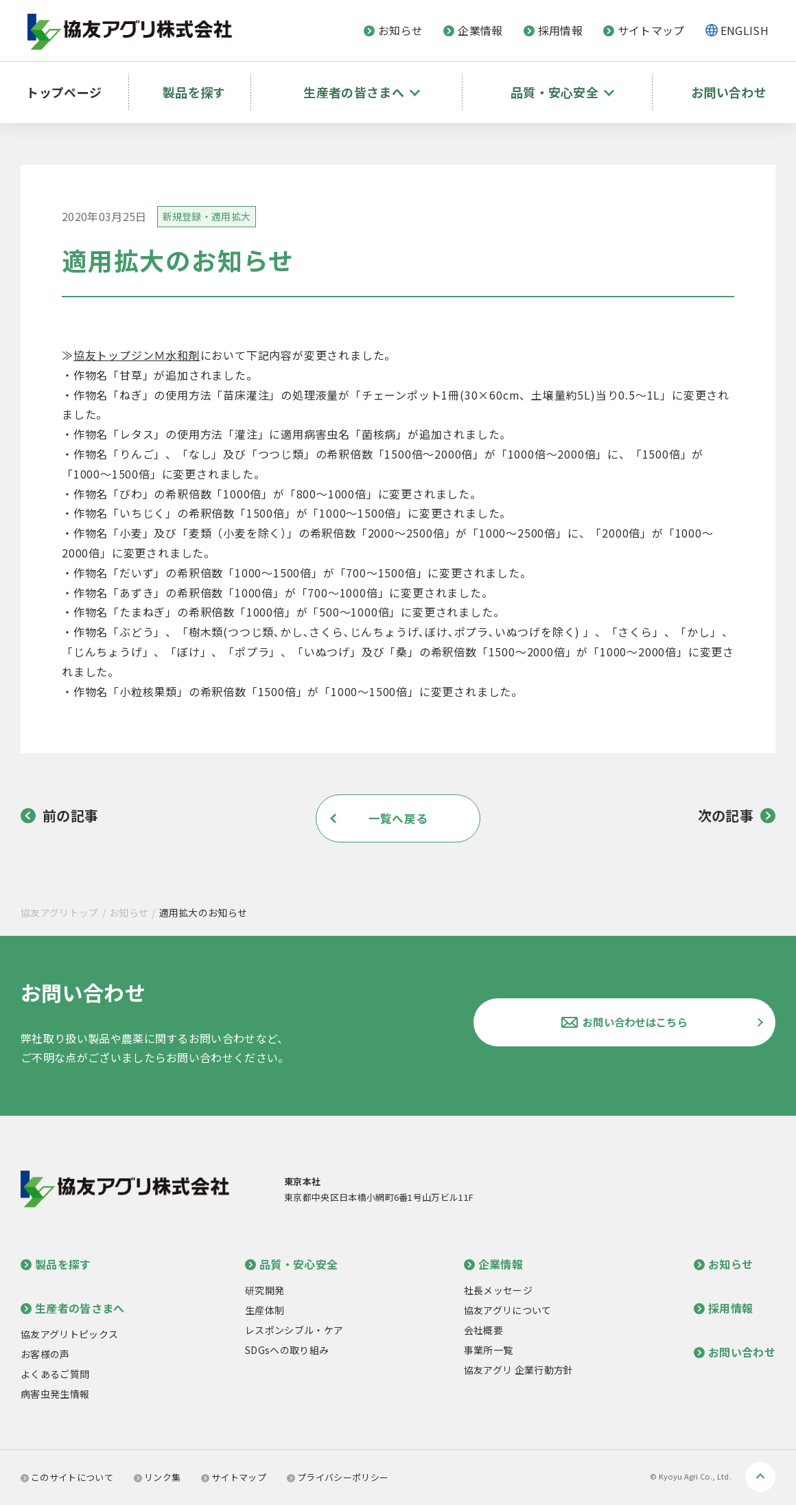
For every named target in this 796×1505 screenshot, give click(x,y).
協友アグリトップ (60, 912)
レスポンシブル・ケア (294, 1330)
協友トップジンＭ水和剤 (136, 355)
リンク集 (157, 1477)
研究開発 (264, 1290)
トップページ (70, 86)
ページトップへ (760, 1477)
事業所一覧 (488, 1350)
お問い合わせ (726, 86)
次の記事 (736, 815)
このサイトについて (67, 1477)
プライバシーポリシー (337, 1477)
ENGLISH (745, 30)
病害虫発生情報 (55, 1394)
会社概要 (483, 1330)
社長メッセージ (498, 1290)
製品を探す (197, 86)
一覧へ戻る (398, 818)
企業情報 (472, 30)
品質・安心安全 (291, 1264)
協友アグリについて (508, 1310)
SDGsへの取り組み (287, 1350)
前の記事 (59, 815)
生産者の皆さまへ (73, 1308)
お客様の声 (45, 1354)
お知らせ (393, 30)
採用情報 (553, 30)
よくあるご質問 (55, 1374)
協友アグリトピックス (69, 1334)
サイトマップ (644, 30)
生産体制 (264, 1310)
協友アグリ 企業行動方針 (519, 1370)
